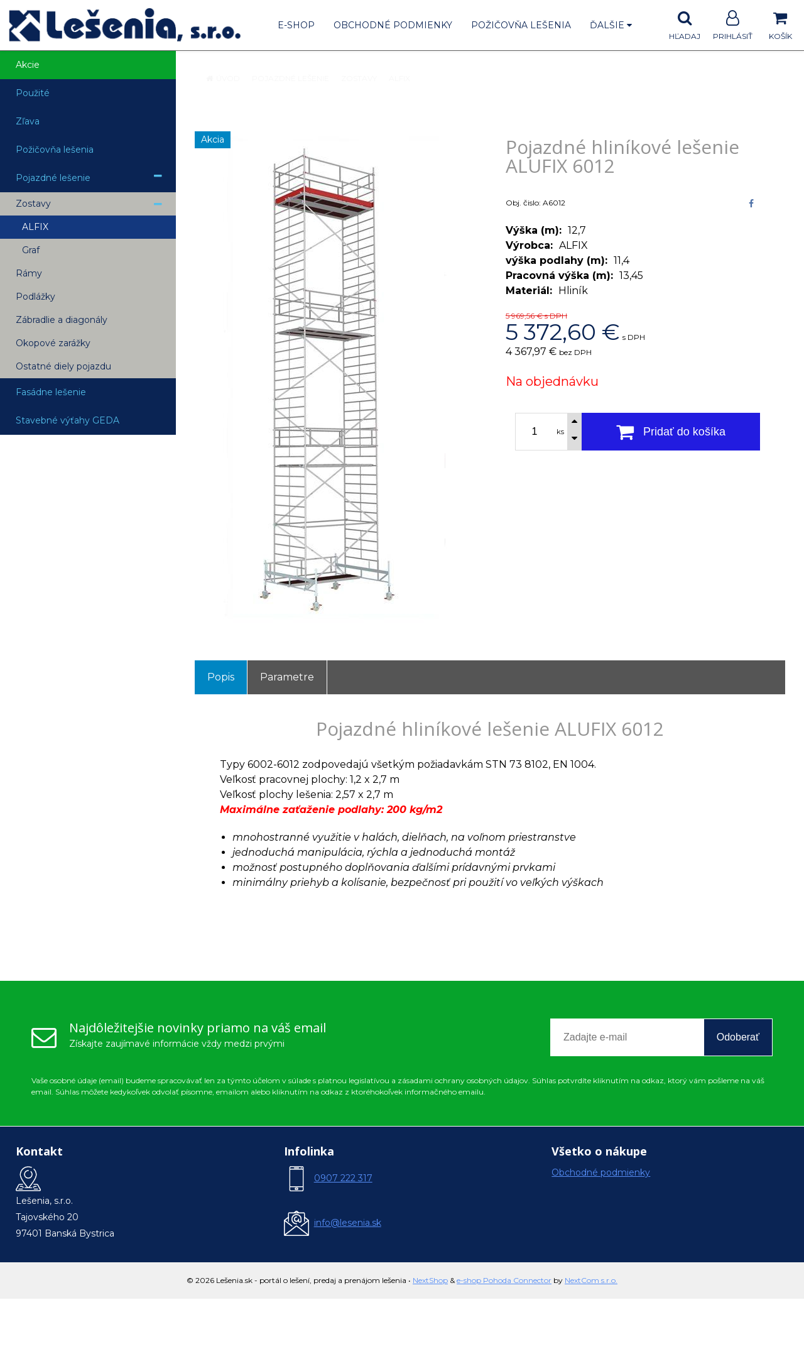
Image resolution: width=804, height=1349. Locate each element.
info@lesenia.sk (347, 1222)
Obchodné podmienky (393, 25)
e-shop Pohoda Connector (504, 1280)
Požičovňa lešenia (521, 25)
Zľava (28, 121)
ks (560, 431)
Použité (33, 93)
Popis (220, 677)
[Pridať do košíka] (671, 432)
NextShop (430, 1280)
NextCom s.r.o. (591, 1280)
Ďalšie (611, 25)
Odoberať (738, 1037)
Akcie (28, 64)
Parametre (287, 677)
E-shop (296, 25)
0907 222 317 (343, 1178)
